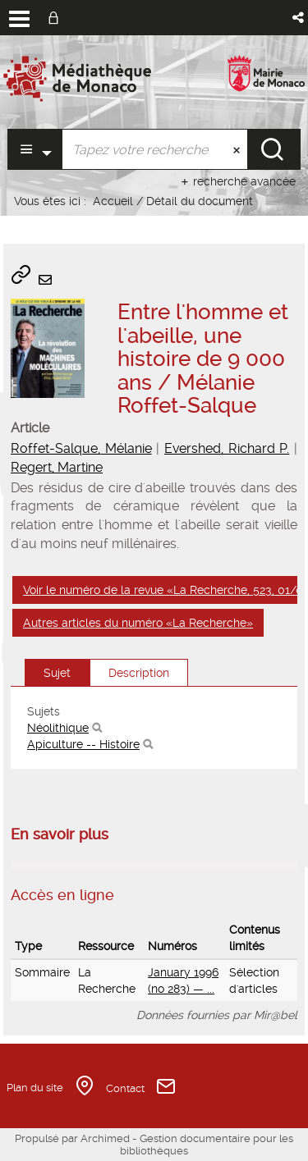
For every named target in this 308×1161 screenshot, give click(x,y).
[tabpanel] (154, 727)
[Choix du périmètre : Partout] (34, 149)
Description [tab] (138, 672)
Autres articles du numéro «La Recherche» (138, 622)
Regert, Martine (57, 467)
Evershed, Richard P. (226, 448)
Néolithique (58, 727)
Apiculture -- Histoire (83, 744)
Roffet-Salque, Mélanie (81, 448)
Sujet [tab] (57, 672)
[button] (299, 17)
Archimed (105, 1138)
